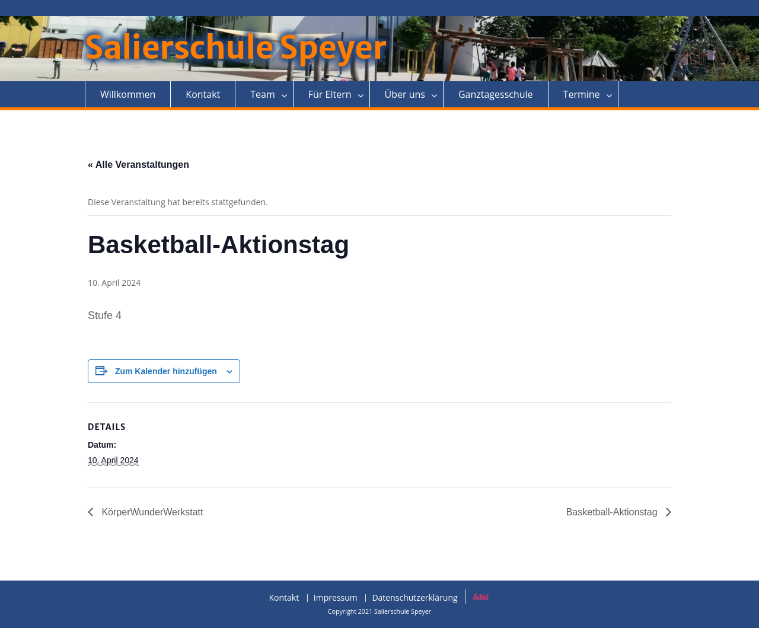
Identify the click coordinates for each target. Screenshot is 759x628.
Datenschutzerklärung (414, 598)
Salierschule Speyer (236, 48)
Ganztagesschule (495, 94)
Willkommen (127, 94)
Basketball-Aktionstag (613, 512)
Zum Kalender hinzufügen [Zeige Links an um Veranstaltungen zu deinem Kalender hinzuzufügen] (166, 371)
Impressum (336, 598)
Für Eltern (330, 94)
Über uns (405, 94)
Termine (581, 94)
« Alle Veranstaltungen (138, 165)
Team (262, 94)
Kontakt (203, 94)
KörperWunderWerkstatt (151, 512)
